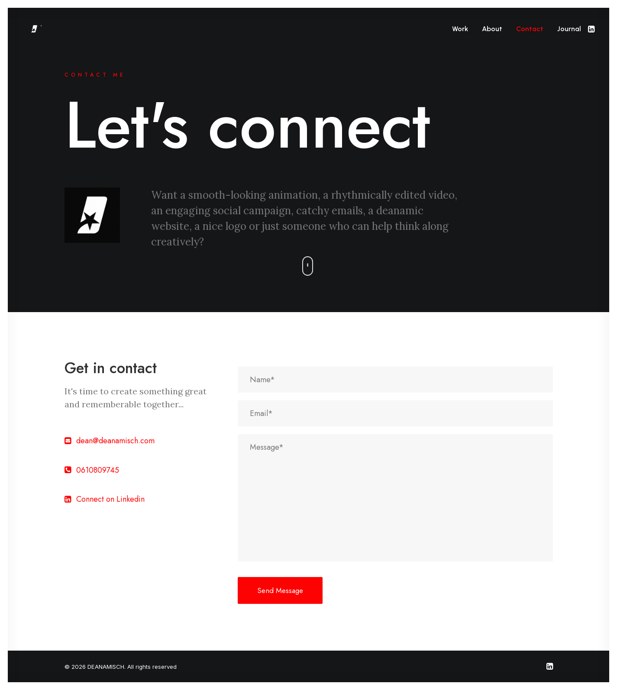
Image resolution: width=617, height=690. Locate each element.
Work (460, 29)
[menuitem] (460, 29)
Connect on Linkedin (110, 499)
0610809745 (97, 470)
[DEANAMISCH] (55, 28)
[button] (590, 29)
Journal (569, 29)
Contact (529, 29)
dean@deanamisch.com (115, 440)
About (492, 29)
